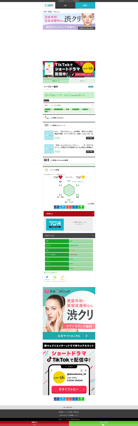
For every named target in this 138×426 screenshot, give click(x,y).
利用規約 (61, 412)
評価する (34, 423)
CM (65, 5)
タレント (81, 95)
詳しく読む (90, 137)
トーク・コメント (64, 95)
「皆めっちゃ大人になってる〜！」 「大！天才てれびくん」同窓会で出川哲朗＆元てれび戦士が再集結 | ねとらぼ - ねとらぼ (74, 147)
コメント (82, 81)
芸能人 (85, 5)
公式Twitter (50, 275)
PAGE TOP (69, 407)
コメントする (103, 423)
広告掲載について (73, 415)
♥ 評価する (49, 214)
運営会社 (76, 412)
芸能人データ (56, 81)
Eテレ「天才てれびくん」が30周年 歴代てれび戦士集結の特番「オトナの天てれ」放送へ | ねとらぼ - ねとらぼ (74, 134)
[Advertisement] (69, 46)
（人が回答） (53, 105)
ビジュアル (49, 95)
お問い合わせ (63, 415)
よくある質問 (68, 412)
